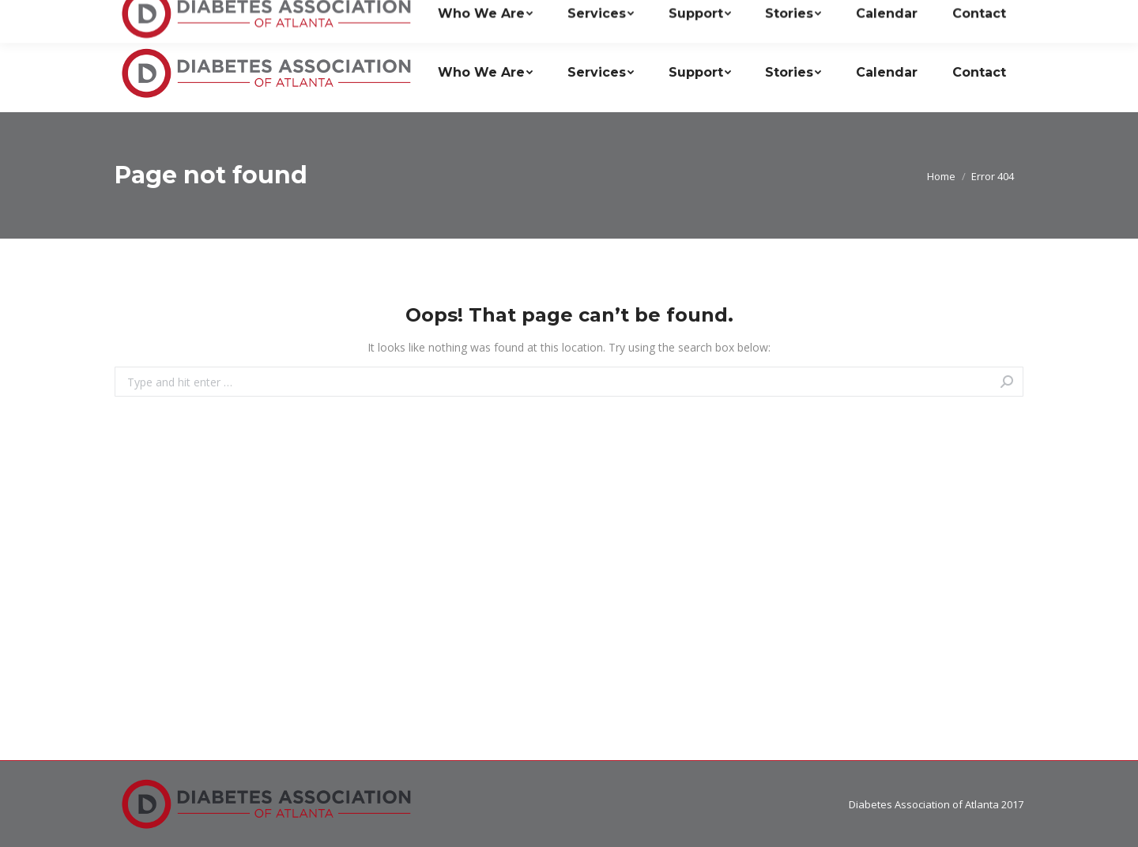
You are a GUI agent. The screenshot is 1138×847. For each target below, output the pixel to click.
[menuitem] (485, 72)
